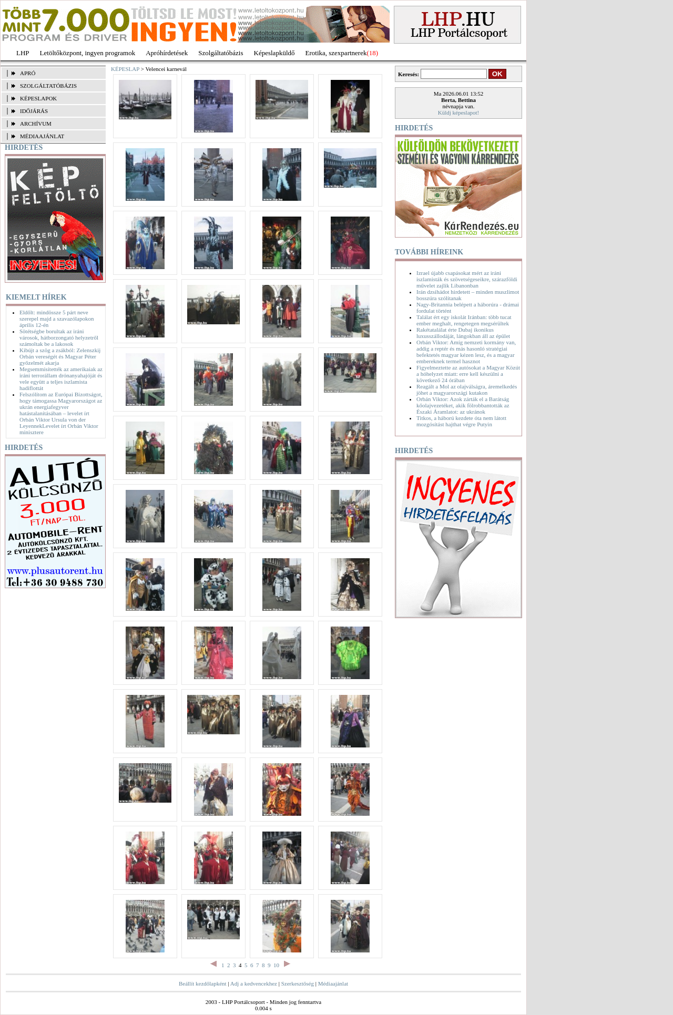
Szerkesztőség (297, 983)
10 (276, 965)
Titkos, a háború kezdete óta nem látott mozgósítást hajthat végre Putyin (461, 421)
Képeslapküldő (274, 53)
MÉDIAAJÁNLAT (42, 136)
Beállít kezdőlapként (203, 983)
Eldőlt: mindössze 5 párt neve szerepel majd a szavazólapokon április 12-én (56, 318)
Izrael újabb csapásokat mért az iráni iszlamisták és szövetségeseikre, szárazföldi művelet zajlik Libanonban (466, 279)
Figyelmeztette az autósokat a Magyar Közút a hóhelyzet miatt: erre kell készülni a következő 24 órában (468, 373)
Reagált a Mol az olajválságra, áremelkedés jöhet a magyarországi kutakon (466, 389)
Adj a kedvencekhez (253, 983)
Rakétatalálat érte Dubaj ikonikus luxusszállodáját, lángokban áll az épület (463, 332)
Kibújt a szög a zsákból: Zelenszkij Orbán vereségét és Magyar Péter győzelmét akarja (59, 356)
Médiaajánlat (333, 983)
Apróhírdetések (167, 53)
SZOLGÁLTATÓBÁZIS (48, 86)
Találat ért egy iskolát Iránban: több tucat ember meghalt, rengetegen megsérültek (464, 320)
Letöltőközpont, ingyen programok (88, 53)
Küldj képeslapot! (459, 112)
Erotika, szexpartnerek (336, 53)
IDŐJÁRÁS (34, 111)
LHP (22, 53)
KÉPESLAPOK (38, 98)
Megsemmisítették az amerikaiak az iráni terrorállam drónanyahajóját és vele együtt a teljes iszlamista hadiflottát (61, 378)
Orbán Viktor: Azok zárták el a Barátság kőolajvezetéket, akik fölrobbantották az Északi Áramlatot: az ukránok (462, 405)
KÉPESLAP (125, 69)
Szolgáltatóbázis (220, 53)
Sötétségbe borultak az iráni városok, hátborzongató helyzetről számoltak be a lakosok (58, 337)
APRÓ (27, 73)
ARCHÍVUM (36, 123)
